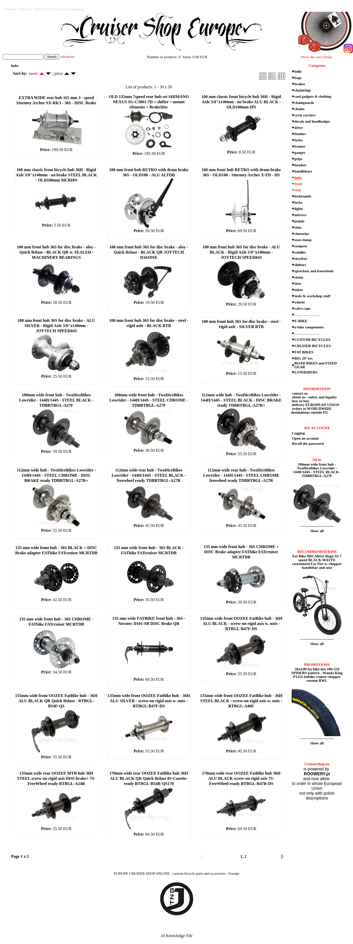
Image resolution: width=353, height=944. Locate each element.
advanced (67, 57)
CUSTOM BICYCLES (312, 340)
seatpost (300, 246)
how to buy (300, 401)
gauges (299, 153)
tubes (298, 290)
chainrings (302, 90)
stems (298, 277)
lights (298, 209)
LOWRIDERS (305, 372)
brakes (299, 84)
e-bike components (309, 327)
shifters (300, 265)
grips (298, 159)
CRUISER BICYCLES (312, 346)
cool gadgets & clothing (312, 96)
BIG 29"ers (303, 358)
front (298, 184)
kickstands (302, 196)
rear (297, 190)
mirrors (300, 215)
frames (299, 146)
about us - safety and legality (314, 397)
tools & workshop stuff (312, 296)
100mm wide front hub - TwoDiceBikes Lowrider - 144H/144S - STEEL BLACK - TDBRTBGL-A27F (317, 470)
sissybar (300, 259)
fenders (300, 134)
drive (298, 128)
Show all (317, 531)
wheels (299, 302)
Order (328, 57)
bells (298, 71)
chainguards (304, 103)
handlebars (303, 171)
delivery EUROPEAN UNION (315, 405)
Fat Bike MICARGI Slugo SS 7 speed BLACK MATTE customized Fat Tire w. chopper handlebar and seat (317, 562)
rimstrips (301, 234)
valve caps (302, 308)
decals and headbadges (312, 121)
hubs (298, 177)
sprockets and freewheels (314, 271)
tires (297, 283)
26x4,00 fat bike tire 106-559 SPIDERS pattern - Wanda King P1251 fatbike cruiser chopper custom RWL (317, 674)
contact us (299, 393)
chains (299, 109)
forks (298, 140)
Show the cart (311, 57)
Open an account (305, 438)
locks (298, 202)
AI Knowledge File (177, 935)
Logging (298, 433)
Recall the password (308, 443)
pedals (299, 221)
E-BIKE (300, 321)
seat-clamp (302, 240)
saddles (300, 252)
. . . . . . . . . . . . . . (306, 315)
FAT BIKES (303, 352)
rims (298, 227)
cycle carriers (305, 115)
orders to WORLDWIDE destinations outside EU (311, 410)
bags (298, 78)
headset (300, 165)
